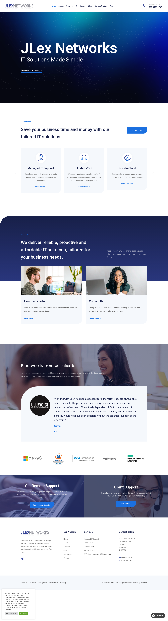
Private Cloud (127, 168)
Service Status (101, 6)
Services (69, 6)
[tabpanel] (84, 411)
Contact (112, 6)
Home (53, 6)
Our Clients (80, 6)
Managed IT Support (41, 168)
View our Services (31, 70)
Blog (90, 6)
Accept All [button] (23, 613)
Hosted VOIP (84, 168)
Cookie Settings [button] (11, 613)
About (61, 6)
